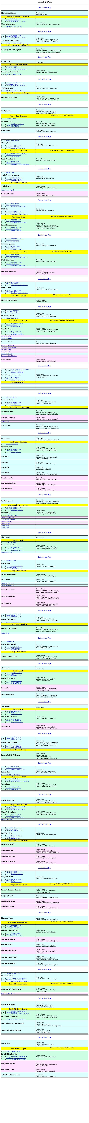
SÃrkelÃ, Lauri (16, 974)
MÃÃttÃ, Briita (16, 877)
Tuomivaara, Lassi (12, 252)
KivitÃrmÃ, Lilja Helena (8, 1036)
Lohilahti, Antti (17, 186)
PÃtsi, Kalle (15, 398)
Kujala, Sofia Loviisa (18, 845)
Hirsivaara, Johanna (13, 153)
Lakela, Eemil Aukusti (7, 609)
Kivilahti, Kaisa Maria (19, 233)
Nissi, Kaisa (15, 132)
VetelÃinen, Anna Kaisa (14, 130)
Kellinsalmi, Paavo (17, 341)
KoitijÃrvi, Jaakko (12, 866)
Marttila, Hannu (16, 710)
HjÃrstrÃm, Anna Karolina (15, 28)
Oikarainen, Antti (17, 230)
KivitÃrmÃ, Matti (12, 1055)
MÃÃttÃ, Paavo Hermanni (19, 160)
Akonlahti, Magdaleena (13, 352)
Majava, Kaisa (16, 330)
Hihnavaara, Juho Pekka (8, 543)
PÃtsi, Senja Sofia (12, 399)
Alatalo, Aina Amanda (13, 823)
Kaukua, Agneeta (16, 242)
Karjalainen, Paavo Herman (15, 390)
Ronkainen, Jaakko (6, 357)
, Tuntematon (15, 327)
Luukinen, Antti (11, 123)
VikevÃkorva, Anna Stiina (19, 1024)
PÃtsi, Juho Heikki (12, 214)
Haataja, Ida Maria (17, 392)
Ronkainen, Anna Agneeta (8, 367)
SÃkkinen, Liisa (16, 968)
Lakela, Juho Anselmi (7, 577)
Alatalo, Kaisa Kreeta (13, 649)
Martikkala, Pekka (12, 20)
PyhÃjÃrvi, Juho (11, 566)
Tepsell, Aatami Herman (14, 1015)
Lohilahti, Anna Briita (14, 188)
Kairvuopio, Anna (12, 425)
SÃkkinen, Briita (17, 868)
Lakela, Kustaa (5, 551)
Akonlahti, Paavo (17, 873)
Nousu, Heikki (16, 813)
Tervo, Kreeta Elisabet (19, 22)
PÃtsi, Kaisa (10, 875)
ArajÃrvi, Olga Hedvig (13, 808)
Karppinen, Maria (17, 713)
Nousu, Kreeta (16, 824)
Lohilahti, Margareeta (18, 154)
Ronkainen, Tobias (12, 328)
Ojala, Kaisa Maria (12, 336)
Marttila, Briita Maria (14, 711)
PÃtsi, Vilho (15, 212)
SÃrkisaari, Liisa (17, 262)
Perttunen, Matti (12, 532)
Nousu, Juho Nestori (13, 814)
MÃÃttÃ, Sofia (16, 163)
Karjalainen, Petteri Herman (20, 389)
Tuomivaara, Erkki (17, 251)
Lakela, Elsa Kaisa (6, 545)
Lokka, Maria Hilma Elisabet (16, 1062)
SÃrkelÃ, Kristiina (12, 976)
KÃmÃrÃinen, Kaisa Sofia (19, 224)
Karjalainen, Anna (17, 344)
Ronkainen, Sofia (6, 369)
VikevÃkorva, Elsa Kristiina (16, 1022)
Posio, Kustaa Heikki (13, 232)
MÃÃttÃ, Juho (10, 180)
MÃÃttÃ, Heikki (16, 169)
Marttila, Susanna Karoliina (20, 816)
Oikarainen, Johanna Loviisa (20, 172)
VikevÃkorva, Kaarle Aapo (19, 1020)
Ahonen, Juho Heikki (13, 145)
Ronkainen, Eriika (6, 355)
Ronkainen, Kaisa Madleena (9, 375)
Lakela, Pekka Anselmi (7, 611)
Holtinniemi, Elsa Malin (19, 216)
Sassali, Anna (16, 427)
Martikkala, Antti (17, 19)
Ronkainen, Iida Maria (7, 364)
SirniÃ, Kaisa (16, 254)
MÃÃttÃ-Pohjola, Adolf (18, 842)
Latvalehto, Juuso (17, 965)
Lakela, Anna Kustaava (7, 541)
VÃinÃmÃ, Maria (11, 261)
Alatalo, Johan (16, 821)
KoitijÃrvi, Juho (17, 865)
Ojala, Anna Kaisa (17, 977)
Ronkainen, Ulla (5, 371)
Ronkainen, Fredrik (6, 373)
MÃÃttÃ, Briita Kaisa (13, 170)
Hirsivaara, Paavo (17, 151)
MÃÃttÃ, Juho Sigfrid (13, 161)
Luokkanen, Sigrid (17, 189)
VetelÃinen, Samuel (17, 128)
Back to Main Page (44, 8)
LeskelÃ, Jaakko (16, 851)
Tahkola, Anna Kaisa (18, 854)
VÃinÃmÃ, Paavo (16, 259)
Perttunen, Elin (5, 443)
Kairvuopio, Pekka (17, 423)
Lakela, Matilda (5, 547)
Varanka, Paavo (11, 343)
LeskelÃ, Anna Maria (13, 852)
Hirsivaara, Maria (12, 223)
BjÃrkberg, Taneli (12, 967)
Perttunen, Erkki (12, 418)
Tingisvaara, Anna (12, 539)
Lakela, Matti (5, 549)
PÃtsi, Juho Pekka (17, 350)
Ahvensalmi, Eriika (12, 240)
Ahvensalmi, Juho (17, 239)
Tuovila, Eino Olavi (6, 856)
